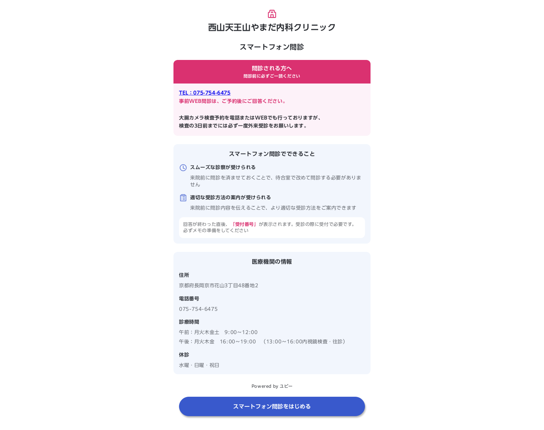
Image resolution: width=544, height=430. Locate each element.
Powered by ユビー (272, 386)
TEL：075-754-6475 (205, 92)
